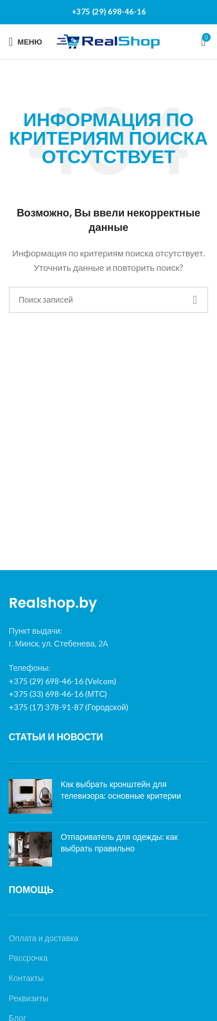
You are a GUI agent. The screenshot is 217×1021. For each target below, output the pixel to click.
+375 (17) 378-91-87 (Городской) (68, 707)
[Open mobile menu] (25, 41)
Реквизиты (29, 998)
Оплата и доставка (44, 938)
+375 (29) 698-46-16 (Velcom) (62, 681)
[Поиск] (108, 300)
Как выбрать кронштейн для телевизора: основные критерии (121, 790)
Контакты (26, 978)
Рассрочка (28, 958)
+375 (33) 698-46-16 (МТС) (58, 694)
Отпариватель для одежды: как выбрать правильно (119, 842)
